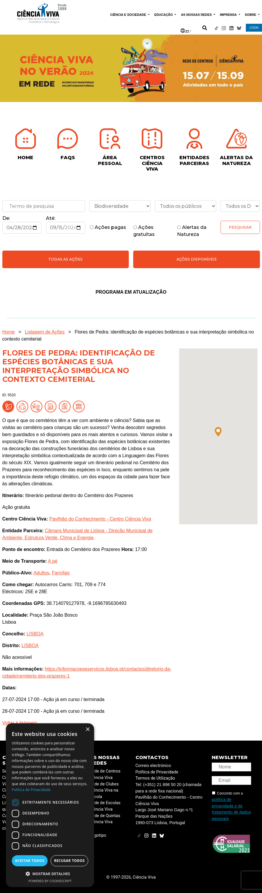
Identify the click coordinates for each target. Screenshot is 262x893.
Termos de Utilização (155, 778)
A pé (52, 561)
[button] (218, 431)
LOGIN (253, 27)
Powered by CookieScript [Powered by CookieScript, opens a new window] (50, 881)
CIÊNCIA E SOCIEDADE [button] (128, 14)
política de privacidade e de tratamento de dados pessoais (231, 809)
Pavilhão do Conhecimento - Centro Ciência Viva (100, 518)
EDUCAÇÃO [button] (164, 14)
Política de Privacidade (157, 772)
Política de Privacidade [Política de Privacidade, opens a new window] (31, 789)
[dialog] (50, 805)
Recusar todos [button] (69, 860)
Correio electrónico (153, 765)
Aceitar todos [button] (29, 860)
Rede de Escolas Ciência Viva (105, 806)
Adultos (41, 572)
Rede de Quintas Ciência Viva (105, 819)
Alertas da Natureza (191, 230)
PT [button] (185, 30)
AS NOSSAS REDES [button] (197, 14)
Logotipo (98, 835)
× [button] (87, 729)
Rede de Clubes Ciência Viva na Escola (104, 790)
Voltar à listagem (19, 722)
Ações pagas (108, 227)
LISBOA (35, 633)
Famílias (60, 572)
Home (8, 331)
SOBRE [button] (251, 14)
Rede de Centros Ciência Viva (105, 774)
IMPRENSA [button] (229, 14)
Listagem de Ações (44, 331)
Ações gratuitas (144, 230)
